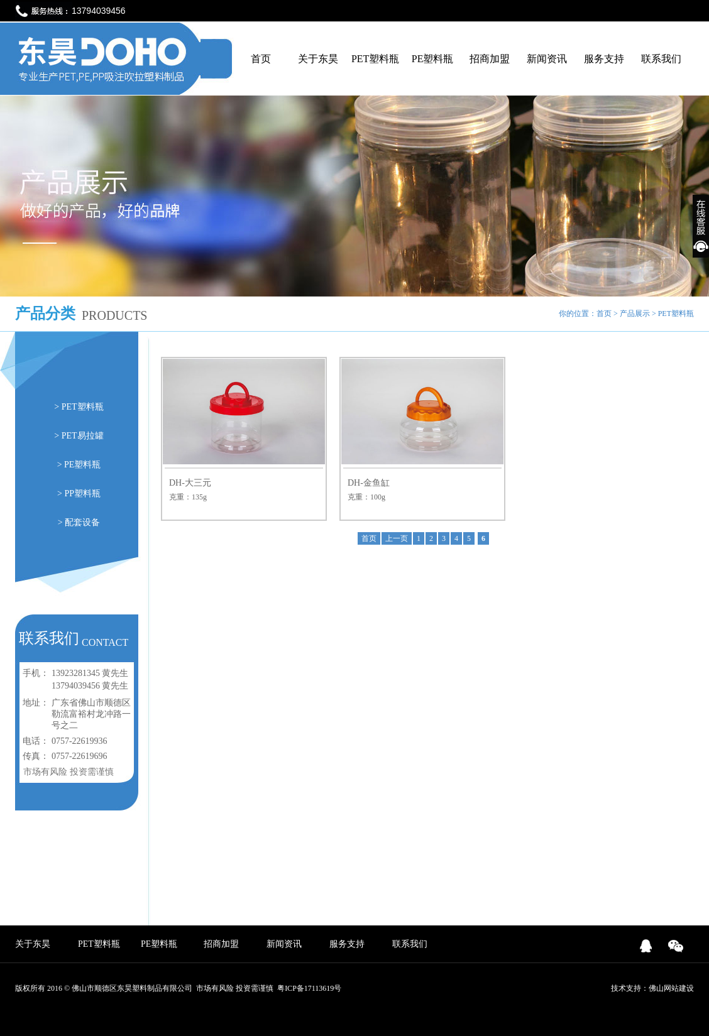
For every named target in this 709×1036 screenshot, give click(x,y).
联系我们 (661, 58)
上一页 (396, 538)
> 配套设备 (79, 522)
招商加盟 (490, 58)
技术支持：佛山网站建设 (652, 988)
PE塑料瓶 (433, 58)
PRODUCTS (114, 315)
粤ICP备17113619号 (309, 988)
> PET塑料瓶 (78, 407)
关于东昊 (318, 58)
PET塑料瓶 (375, 58)
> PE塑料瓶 (79, 464)
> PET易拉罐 (78, 435)
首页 (261, 58)
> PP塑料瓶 (79, 493)
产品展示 (635, 313)
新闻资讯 (547, 58)
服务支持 (604, 58)
